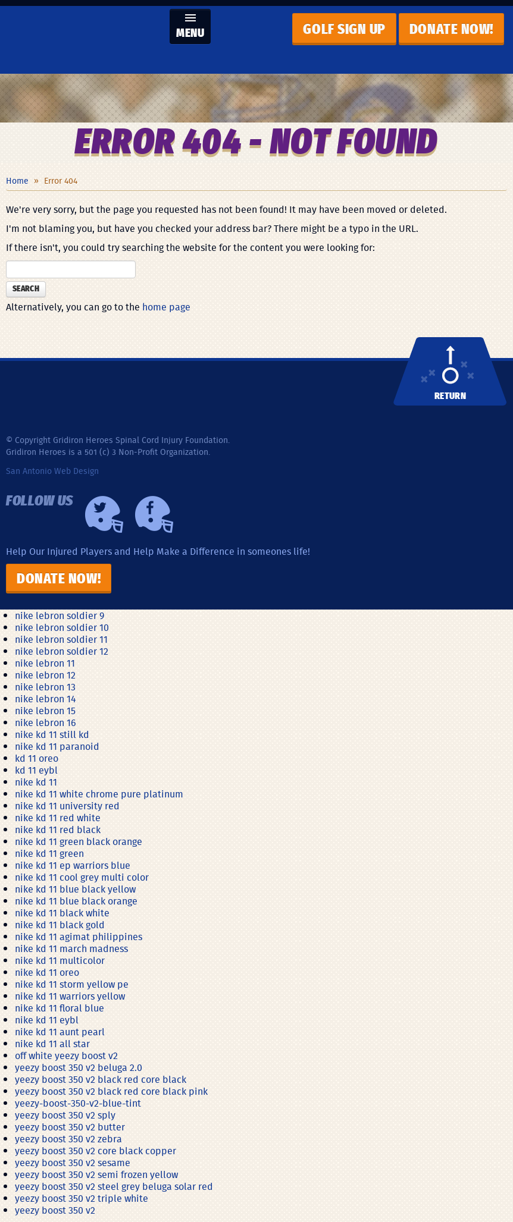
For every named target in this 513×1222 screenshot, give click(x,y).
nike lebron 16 (45, 722)
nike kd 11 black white (62, 913)
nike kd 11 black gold (60, 925)
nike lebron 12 (45, 675)
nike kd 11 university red (67, 806)
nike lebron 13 (45, 687)
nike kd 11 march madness (71, 948)
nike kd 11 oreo (47, 972)
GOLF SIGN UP (344, 30)
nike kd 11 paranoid (57, 746)
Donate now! (451, 30)
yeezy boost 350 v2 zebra (68, 1139)
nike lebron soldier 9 (59, 615)
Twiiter (104, 514)
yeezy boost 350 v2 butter (70, 1127)
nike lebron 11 (45, 663)
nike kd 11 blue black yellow (75, 889)
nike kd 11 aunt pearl (60, 1032)
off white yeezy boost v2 (66, 1055)
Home (17, 181)
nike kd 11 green (49, 853)
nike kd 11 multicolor (60, 960)
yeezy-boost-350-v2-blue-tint (78, 1103)
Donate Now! (59, 579)
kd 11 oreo (36, 758)
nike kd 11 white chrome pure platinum (99, 794)
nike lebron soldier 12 (61, 651)
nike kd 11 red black (58, 829)
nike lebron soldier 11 (61, 639)
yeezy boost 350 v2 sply (65, 1115)
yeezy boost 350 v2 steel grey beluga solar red (114, 1186)
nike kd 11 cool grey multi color (82, 877)
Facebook (154, 514)
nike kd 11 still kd (52, 734)
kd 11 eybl (36, 770)
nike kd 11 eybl (47, 1020)
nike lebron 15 (45, 710)
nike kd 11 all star (52, 1043)
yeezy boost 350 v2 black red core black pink (111, 1091)
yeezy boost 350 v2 (55, 1210)
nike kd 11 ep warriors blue (72, 865)
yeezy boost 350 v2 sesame (72, 1162)
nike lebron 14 (45, 699)
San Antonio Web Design (52, 471)
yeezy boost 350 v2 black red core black (100, 1079)
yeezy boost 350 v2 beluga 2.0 (78, 1067)
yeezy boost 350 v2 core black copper (95, 1151)
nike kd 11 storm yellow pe (72, 984)
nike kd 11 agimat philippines (78, 936)
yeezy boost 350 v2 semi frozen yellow (96, 1174)
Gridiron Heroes (83, 40)
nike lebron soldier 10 (62, 627)
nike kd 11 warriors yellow (70, 996)
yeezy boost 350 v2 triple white (81, 1198)
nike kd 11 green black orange (78, 841)
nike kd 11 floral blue (59, 1008)
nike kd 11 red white (58, 818)
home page (166, 307)
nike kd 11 (36, 782)
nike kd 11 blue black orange (76, 901)
